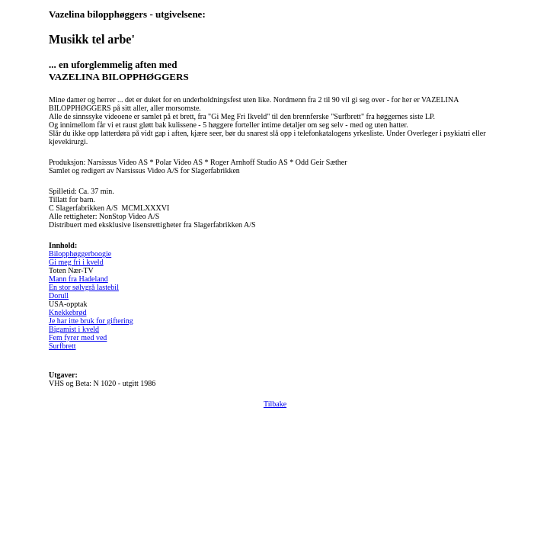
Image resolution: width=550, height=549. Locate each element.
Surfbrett (62, 346)
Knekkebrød (67, 312)
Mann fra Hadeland (78, 278)
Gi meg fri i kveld (76, 262)
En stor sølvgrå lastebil (84, 287)
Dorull (59, 295)
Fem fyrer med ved (78, 337)
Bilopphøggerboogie (80, 253)
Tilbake (275, 404)
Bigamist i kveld (74, 329)
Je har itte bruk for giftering (91, 320)
